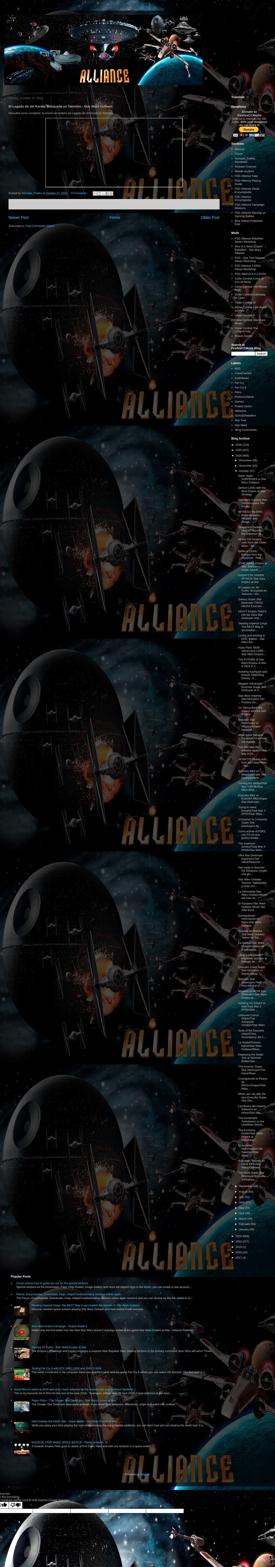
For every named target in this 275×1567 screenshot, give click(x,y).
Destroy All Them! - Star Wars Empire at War (59, 1347)
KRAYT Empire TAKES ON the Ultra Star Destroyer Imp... (252, 615)
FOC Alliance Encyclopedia (243, 198)
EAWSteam (242, 378)
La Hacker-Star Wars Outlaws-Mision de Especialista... (251, 946)
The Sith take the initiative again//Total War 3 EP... (252, 750)
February (245, 1224)
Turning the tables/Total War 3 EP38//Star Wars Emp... (252, 786)
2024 (239, 455)
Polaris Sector (243, 336)
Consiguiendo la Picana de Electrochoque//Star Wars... (252, 1083)
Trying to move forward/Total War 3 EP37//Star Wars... (251, 810)
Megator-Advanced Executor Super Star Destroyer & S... (252, 687)
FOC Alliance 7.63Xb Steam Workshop (248, 267)
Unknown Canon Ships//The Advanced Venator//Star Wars (251, 1020)
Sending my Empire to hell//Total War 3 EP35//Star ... (251, 1006)
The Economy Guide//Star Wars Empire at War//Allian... (250, 1135)
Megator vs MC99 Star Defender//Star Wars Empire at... (252, 994)
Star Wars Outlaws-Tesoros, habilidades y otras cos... (252, 883)
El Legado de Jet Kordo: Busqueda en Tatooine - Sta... (252, 591)
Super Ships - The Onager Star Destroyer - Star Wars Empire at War (74, 1400)
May (242, 1207)
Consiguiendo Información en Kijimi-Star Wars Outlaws (249, 920)
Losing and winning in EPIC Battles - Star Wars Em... (251, 639)
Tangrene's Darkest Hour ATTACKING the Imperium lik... (250, 530)
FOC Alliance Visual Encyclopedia (247, 190)
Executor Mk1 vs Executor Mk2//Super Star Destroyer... (252, 799)
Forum (239, 153)
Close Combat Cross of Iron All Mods (249, 280)
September (246, 1186)
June (242, 1202)
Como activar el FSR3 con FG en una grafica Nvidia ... (251, 834)
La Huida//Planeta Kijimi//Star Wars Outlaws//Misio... (250, 1046)
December (246, 460)
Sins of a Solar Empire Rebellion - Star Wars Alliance (248, 250)
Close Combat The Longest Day (246, 330)
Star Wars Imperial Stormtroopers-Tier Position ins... (251, 699)
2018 (239, 1252)
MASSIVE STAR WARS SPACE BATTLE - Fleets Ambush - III (69, 1442)
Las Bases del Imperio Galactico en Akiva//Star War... (252, 1109)
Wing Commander (246, 429)
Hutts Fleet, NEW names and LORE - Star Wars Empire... (251, 651)
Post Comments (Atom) (40, 226)
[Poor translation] (15, 1505)
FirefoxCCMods (244, 396)
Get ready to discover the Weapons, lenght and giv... (252, 871)
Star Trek (240, 420)
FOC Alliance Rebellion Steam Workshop (249, 240)
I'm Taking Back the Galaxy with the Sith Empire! (252, 711)
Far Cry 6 (240, 387)
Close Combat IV (245, 302)
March (243, 1218)
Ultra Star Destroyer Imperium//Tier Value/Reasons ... (250, 859)
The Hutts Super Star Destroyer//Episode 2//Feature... (251, 1176)
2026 (239, 444)
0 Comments (79, 193)
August (243, 1191)
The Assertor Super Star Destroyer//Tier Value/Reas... (251, 1070)
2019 (239, 1247)
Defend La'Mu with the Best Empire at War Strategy (252, 491)
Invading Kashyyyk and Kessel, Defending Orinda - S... (252, 675)
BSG (237, 368)
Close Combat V (245, 315)
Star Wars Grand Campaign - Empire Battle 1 (59, 1326)
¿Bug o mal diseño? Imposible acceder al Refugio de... (252, 958)
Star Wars (241, 425)
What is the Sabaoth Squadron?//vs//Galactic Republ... (252, 738)
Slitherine (240, 411)
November (246, 465)
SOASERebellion (245, 415)
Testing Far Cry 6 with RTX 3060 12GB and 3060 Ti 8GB (66, 1368)
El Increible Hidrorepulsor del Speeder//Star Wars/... (250, 1150)
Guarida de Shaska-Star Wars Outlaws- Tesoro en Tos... (251, 934)
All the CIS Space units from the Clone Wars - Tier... (252, 762)
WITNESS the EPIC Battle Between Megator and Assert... (250, 516)
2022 (239, 1241)
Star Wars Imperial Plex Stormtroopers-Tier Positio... (252, 503)
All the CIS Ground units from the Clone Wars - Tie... (252, 542)
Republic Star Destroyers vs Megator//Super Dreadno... (249, 724)
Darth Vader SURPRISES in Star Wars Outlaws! (252, 479)
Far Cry (239, 382)
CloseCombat (243, 373)
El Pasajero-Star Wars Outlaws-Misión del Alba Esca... (251, 907)
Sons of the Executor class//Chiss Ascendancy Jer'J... (251, 1034)
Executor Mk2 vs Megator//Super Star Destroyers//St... (252, 774)
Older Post (210, 217)
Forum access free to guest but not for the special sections (52, 1283)
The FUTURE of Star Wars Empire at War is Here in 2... (252, 663)
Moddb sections (244, 171)
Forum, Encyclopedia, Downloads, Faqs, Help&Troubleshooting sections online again (68, 1294)
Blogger (144, 1474)
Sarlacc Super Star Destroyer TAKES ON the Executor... (251, 602)
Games (239, 401)
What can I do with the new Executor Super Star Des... (252, 1097)
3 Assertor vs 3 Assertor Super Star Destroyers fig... (252, 823)
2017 (239, 1257)
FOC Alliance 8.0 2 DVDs (250, 273)
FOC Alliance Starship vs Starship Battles (250, 214)
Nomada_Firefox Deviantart (245, 160)
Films (238, 392)
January (244, 1229)
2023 (239, 1236)
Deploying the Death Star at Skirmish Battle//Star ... (250, 1058)
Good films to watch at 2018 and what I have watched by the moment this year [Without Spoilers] (73, 1389)
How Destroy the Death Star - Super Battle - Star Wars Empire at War (74, 1421)
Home (115, 217)
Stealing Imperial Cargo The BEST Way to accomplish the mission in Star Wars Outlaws (85, 1305)
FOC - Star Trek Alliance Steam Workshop (250, 259)
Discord (239, 149)
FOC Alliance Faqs (246, 176)
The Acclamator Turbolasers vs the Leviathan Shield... (251, 1121)
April (242, 1213)
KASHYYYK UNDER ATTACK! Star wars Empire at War (251, 578)
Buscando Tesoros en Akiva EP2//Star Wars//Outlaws (251, 1164)
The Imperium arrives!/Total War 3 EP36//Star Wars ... (251, 847)
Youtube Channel (245, 166)
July (242, 1197)
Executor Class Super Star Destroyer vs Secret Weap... (251, 970)
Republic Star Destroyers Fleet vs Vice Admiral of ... (251, 982)
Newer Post (19, 217)
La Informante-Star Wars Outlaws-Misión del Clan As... (252, 895)
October (244, 471)
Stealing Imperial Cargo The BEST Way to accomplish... (252, 627)
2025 (239, 450)
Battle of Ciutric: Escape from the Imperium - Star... (250, 554)
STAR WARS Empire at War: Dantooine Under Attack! (252, 567)
